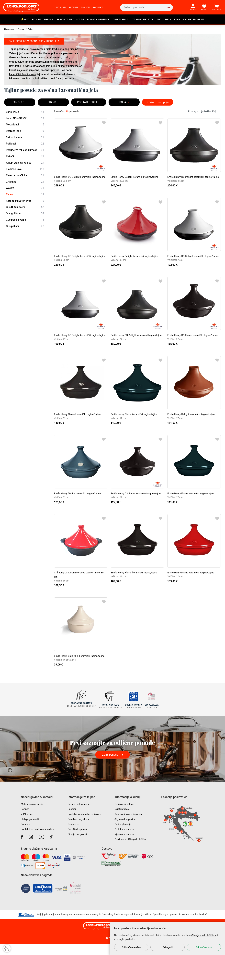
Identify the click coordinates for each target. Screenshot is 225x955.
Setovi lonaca (25, 137)
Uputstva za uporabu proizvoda (86, 824)
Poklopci (25, 144)
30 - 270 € (18, 102)
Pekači (25, 156)
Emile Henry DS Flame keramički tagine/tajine (193, 343)
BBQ (159, 19)
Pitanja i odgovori (78, 844)
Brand (52, 102)
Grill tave (25, 182)
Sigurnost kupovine (125, 829)
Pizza (168, 19)
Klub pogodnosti (30, 829)
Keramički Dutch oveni (25, 201)
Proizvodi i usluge (124, 814)
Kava (177, 19)
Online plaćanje (123, 834)
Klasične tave (25, 169)
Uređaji (48, 19)
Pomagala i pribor (98, 19)
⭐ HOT (25, 19)
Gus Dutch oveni (25, 207)
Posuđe (36, 19)
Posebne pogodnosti (79, 829)
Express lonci (25, 131)
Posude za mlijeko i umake (25, 150)
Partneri (25, 819)
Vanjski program (193, 19)
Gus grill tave (25, 213)
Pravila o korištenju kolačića (130, 850)
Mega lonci (25, 125)
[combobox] (204, 111)
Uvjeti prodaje (122, 819)
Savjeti (85, 7)
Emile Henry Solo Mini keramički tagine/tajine (80, 668)
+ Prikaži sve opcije (157, 102)
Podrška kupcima (78, 840)
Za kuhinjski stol (143, 19)
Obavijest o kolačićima (203, 935)
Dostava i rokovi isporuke (129, 824)
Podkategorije (87, 102)
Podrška (98, 7)
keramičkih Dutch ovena (23, 74)
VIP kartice (27, 824)
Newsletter (74, 834)
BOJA (122, 102)
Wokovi (25, 188)
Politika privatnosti (125, 840)
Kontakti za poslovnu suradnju (38, 840)
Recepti (73, 7)
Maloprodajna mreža (33, 814)
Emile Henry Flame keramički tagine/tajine (78, 426)
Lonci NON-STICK (25, 118)
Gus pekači (25, 226)
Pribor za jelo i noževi (70, 19)
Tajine (25, 194)
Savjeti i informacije (79, 814)
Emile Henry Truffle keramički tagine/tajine (78, 506)
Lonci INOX (25, 112)
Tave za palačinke (25, 175)
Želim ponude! (110, 765)
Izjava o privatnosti (125, 844)
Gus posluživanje (25, 220)
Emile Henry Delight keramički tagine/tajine (136, 176)
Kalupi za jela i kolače (25, 163)
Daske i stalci (121, 19)
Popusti (61, 7)
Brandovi (26, 834)
